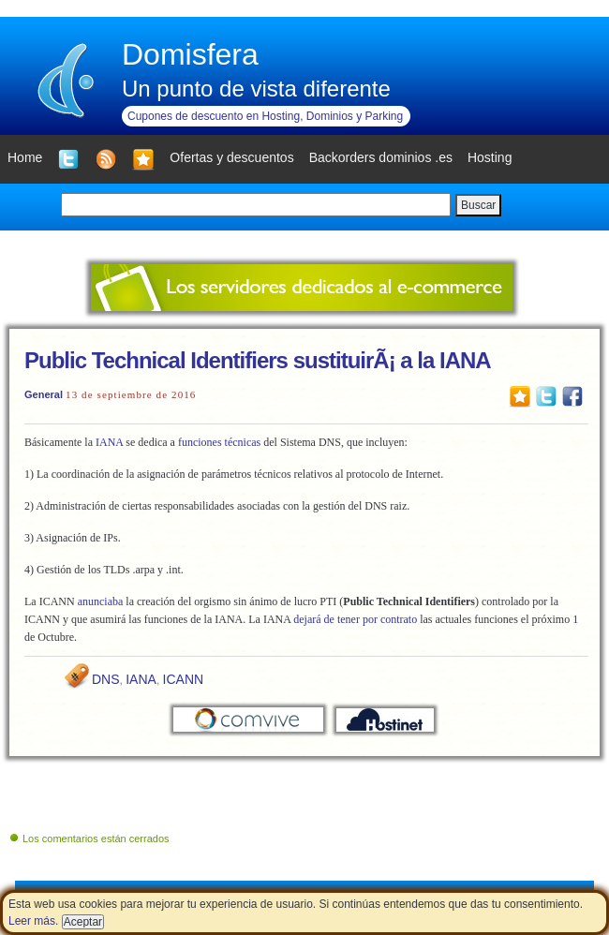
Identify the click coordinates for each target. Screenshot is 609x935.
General (43, 394)
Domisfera (190, 54)
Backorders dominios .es (381, 157)
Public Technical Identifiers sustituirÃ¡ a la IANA (257, 360)
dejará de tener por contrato (355, 619)
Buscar (478, 205)
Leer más (31, 921)
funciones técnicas (219, 442)
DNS (106, 679)
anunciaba (101, 601)
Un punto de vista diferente (256, 88)
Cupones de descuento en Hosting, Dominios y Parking (265, 116)
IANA (109, 442)
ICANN (183, 679)
